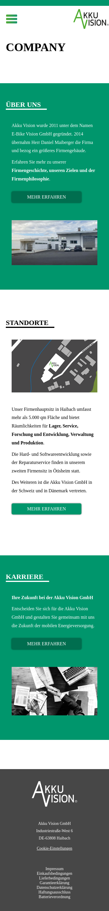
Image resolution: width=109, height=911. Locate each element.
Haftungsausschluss (54, 892)
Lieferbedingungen (54, 878)
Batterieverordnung (54, 897)
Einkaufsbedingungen (54, 873)
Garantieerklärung (54, 883)
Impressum (54, 869)
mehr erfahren (46, 196)
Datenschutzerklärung (54, 887)
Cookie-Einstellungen (54, 848)
